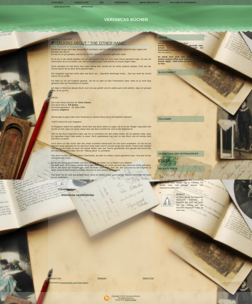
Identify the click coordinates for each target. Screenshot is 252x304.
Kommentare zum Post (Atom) (74, 282)
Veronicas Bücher (126, 19)
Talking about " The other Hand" (91, 43)
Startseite (101, 278)
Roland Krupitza (130, 300)
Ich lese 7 (180, 194)
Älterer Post (148, 278)
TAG (161, 177)
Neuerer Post (55, 278)
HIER (54, 122)
